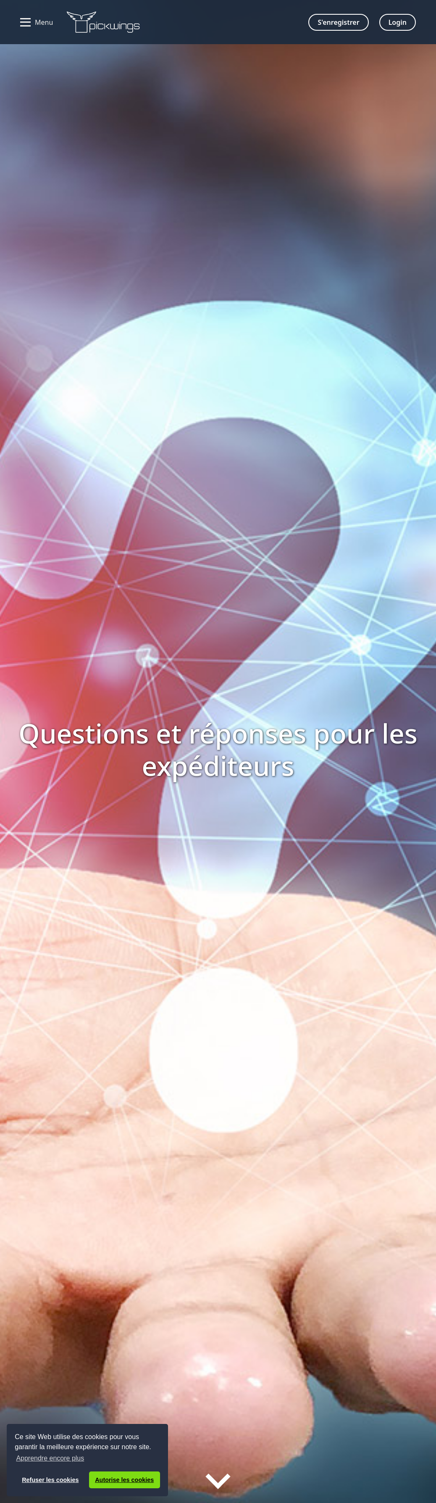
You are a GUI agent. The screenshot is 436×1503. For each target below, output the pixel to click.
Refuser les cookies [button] (50, 1480)
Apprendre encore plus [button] (50, 1458)
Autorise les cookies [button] (124, 1480)
